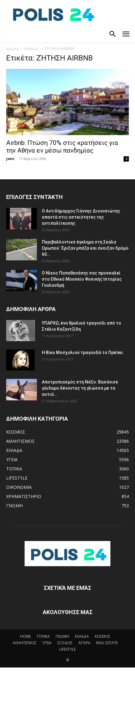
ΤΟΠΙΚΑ (43, 636)
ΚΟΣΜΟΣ (102, 636)
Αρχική (12, 48)
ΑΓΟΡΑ (84, 642)
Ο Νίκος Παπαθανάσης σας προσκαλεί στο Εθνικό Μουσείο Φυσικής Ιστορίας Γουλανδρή (82, 279)
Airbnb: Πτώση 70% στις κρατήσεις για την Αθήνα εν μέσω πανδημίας (62, 146)
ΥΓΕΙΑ (47, 642)
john (10, 158)
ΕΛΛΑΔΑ (82, 636)
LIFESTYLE (67, 649)
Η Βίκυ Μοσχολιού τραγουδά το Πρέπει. (83, 352)
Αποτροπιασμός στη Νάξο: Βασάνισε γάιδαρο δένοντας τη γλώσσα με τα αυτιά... (80, 388)
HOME (25, 636)
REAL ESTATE (107, 642)
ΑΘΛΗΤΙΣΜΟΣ (25, 642)
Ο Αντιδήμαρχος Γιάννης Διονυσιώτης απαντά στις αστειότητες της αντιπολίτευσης (81, 217)
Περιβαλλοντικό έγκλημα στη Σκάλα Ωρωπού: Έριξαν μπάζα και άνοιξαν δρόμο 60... (85, 248)
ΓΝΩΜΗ (62, 636)
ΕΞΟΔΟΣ (65, 642)
